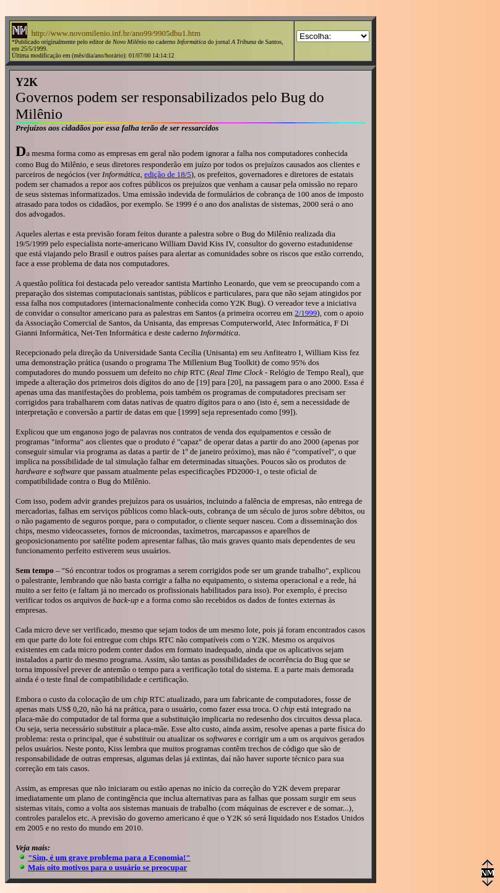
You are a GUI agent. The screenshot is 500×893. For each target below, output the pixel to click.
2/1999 (306, 312)
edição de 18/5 (167, 174)
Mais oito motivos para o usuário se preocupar (107, 867)
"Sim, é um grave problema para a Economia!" (109, 857)
